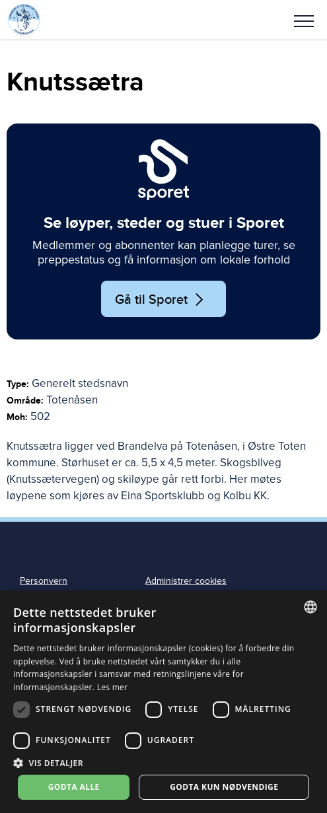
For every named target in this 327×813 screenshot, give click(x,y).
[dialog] (163, 701)
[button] (303, 19)
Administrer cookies (186, 580)
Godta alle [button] (74, 787)
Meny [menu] (304, 21)
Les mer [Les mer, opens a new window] (112, 687)
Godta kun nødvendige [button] (224, 787)
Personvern (43, 580)
